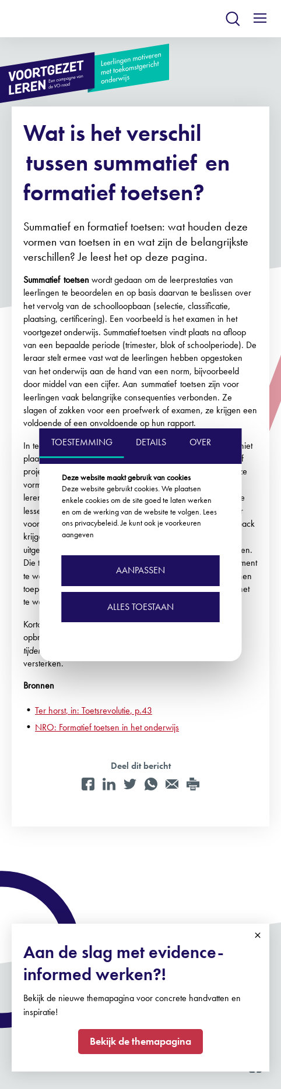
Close (258, 935)
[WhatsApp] (151, 784)
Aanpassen (140, 570)
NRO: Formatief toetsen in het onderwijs (107, 727)
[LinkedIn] (109, 784)
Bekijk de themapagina (140, 1041)
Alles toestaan (140, 607)
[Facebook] (88, 784)
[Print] (193, 784)
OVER (200, 442)
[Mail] (172, 784)
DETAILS (151, 442)
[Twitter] (130, 784)
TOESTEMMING (82, 442)
